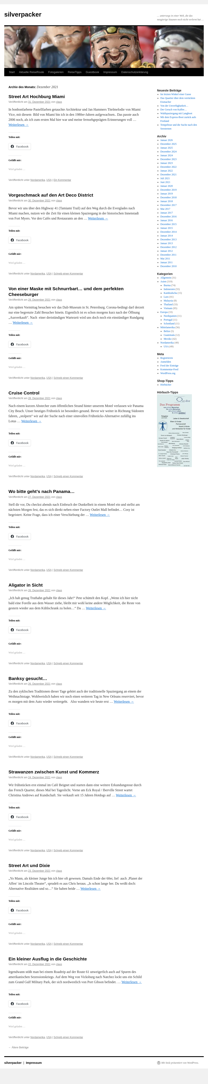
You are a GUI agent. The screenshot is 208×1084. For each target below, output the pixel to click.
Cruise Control (23, 392)
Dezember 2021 (168, 174)
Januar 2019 (166, 193)
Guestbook (92, 72)
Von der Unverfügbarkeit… (174, 105)
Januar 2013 (166, 243)
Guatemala (169, 335)
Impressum (110, 72)
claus (59, 101)
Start (12, 72)
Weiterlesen (18, 125)
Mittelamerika (167, 327)
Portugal (168, 319)
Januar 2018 (166, 201)
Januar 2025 (166, 147)
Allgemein (165, 277)
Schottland (169, 323)
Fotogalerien (55, 72)
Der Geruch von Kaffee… (173, 109)
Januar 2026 (166, 140)
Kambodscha (170, 292)
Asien (163, 281)
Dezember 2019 (168, 189)
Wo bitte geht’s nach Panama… (41, 491)
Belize (167, 331)
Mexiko (167, 338)
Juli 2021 (165, 178)
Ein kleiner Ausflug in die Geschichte (47, 958)
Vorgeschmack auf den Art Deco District (50, 195)
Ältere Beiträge (18, 1047)
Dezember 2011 (168, 254)
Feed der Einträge (169, 365)
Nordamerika (37, 180)
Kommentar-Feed (169, 369)
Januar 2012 (166, 250)
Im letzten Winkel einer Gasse (175, 94)
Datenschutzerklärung (134, 72)
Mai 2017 (165, 208)
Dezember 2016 (168, 216)
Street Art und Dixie (29, 865)
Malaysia (168, 300)
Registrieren (166, 357)
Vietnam (168, 308)
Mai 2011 (165, 258)
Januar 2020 (166, 185)
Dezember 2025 (168, 143)
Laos (166, 296)
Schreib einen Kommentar (68, 273)
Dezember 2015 (168, 224)
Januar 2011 (166, 262)
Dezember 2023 (168, 159)
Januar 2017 (166, 212)
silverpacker (22, 14)
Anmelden (165, 361)
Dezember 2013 (168, 239)
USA (49, 180)
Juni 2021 (165, 182)
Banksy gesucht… (27, 678)
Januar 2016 (166, 220)
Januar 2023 (166, 163)
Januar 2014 (166, 235)
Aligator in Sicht (25, 585)
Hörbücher (165, 384)
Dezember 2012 (168, 247)
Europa (164, 312)
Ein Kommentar (62, 180)
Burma (167, 285)
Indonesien (169, 289)
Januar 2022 (166, 170)
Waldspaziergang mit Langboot (176, 113)
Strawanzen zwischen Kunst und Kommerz (53, 771)
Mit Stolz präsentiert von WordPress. (180, 1062)
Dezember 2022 (168, 166)
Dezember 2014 (168, 231)
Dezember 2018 (168, 197)
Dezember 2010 (168, 266)
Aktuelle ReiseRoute (31, 72)
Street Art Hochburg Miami (36, 96)
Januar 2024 (166, 155)
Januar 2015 (166, 228)
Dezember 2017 (168, 205)
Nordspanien (170, 315)
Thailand (168, 304)
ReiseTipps (75, 72)
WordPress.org (167, 373)
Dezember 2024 (168, 151)
